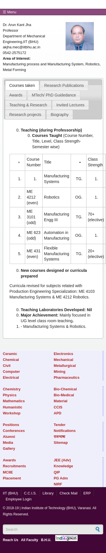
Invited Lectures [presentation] (71, 105)
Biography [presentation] (59, 114)
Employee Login (19, 499)
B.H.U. (46, 540)
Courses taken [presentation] (22, 85)
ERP (87, 493)
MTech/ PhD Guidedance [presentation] (54, 95)
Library (48, 493)
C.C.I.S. (30, 493)
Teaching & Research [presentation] (28, 105)
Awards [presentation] (16, 95)
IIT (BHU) (10, 493)
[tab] (22, 85)
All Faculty (29, 540)
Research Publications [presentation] (64, 85)
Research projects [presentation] (25, 114)
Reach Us (10, 540)
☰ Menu (9, 12)
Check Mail (68, 493)
